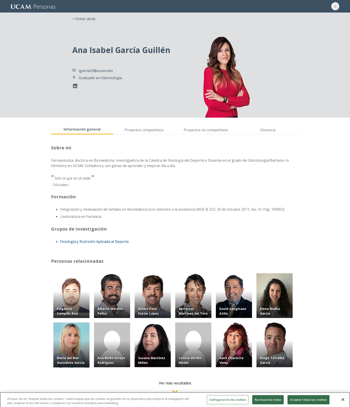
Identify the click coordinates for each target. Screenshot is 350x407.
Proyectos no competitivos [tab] (206, 129)
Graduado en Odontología (100, 77)
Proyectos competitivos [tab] (144, 129)
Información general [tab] (82, 129)
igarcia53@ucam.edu (96, 70)
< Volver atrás (84, 18)
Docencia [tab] (267, 129)
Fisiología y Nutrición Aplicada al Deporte (94, 241)
